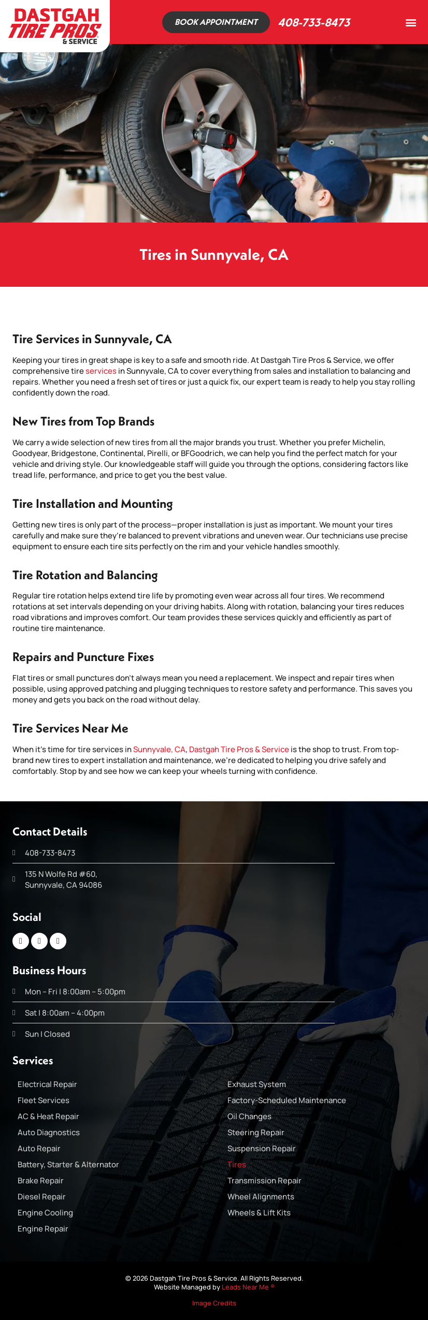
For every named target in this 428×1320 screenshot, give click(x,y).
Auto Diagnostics (49, 1132)
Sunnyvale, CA (159, 749)
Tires (236, 1164)
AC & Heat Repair (48, 1116)
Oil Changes (249, 1116)
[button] (410, 22)
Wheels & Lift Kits (259, 1212)
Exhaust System (256, 1084)
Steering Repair (255, 1132)
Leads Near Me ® (248, 1287)
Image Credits (214, 1303)
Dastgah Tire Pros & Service (239, 749)
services (101, 370)
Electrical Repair (47, 1084)
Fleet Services (43, 1100)
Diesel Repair (42, 1196)
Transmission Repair (264, 1180)
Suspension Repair (261, 1148)
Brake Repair (41, 1180)
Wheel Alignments (260, 1196)
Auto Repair (39, 1148)
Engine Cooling (45, 1212)
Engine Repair (43, 1228)
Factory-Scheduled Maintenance (286, 1100)
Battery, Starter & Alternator (68, 1164)
